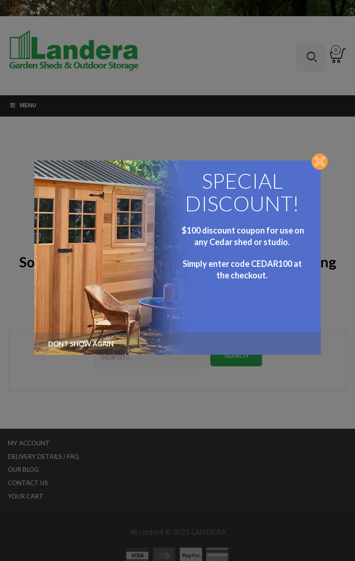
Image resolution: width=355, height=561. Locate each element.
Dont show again (75, 344)
